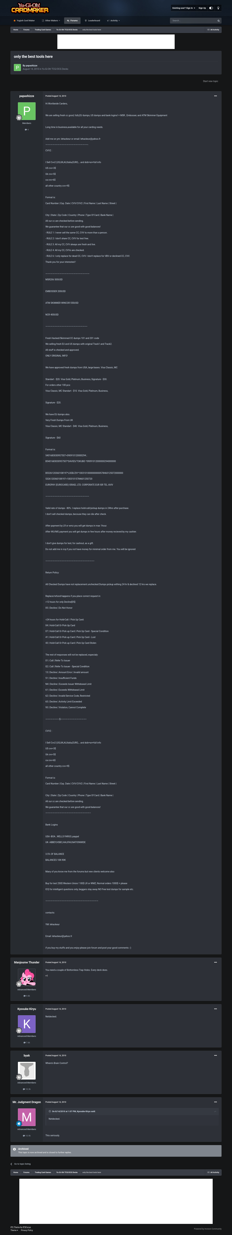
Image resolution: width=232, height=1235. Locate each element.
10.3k (27, 1089)
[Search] (185, 21)
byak (27, 1055)
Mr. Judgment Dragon (27, 1102)
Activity (114, 20)
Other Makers (52, 20)
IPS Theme (15, 1227)
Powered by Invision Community (208, 1229)
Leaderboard (94, 20)
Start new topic (210, 81)
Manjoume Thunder (26, 962)
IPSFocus (27, 1227)
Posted (55, 96)
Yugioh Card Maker (25, 20)
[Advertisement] (116, 41)
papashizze (31, 65)
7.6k (27, 1042)
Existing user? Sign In (184, 8)
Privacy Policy (27, 1230)
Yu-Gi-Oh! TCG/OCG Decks (55, 69)
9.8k (27, 996)
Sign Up (202, 8)
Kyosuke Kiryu (26, 1009)
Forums (74, 20)
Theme (14, 1230)
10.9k (27, 1135)
